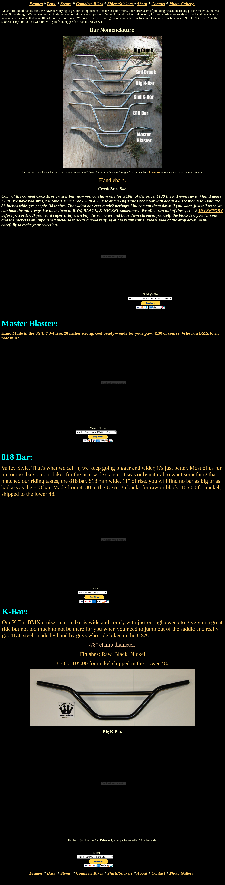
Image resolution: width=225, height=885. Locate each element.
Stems (65, 3)
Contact (158, 3)
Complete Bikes (89, 3)
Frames (36, 3)
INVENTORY (210, 210)
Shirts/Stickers (120, 3)
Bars (51, 3)
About (142, 3)
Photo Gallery (182, 3)
